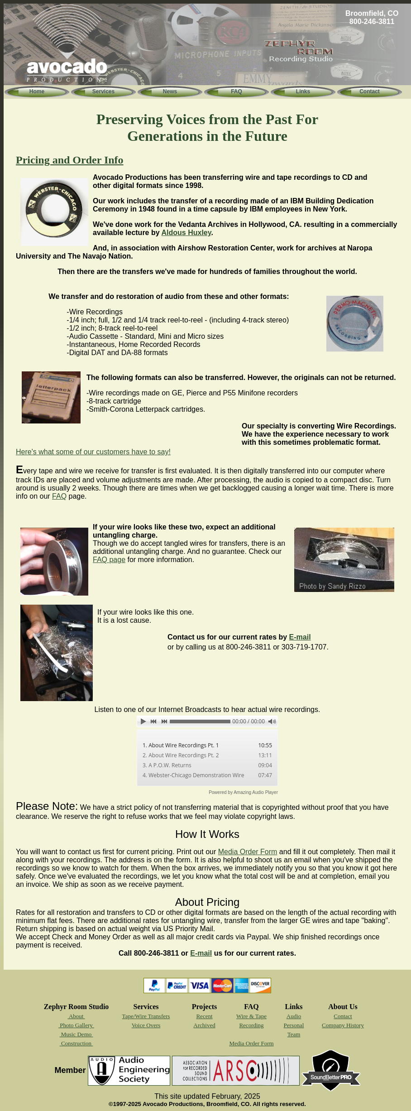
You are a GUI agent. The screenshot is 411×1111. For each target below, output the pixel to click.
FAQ (236, 91)
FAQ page (109, 559)
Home (36, 91)
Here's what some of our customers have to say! (93, 452)
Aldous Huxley (186, 232)
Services (103, 91)
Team (294, 1034)
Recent (204, 1016)
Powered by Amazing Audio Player (243, 792)
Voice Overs (146, 1025)
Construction (76, 1043)
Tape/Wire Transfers (146, 1016)
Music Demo (76, 1034)
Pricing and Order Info (70, 160)
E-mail (300, 637)
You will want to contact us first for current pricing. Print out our (117, 852)
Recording (251, 1025)
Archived (204, 1025)
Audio (294, 1016)
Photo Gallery (76, 1025)
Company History (343, 1025)
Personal (294, 1025)
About (76, 1016)
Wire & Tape (251, 1016)
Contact (369, 91)
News (170, 91)
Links (303, 91)
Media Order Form (247, 852)
